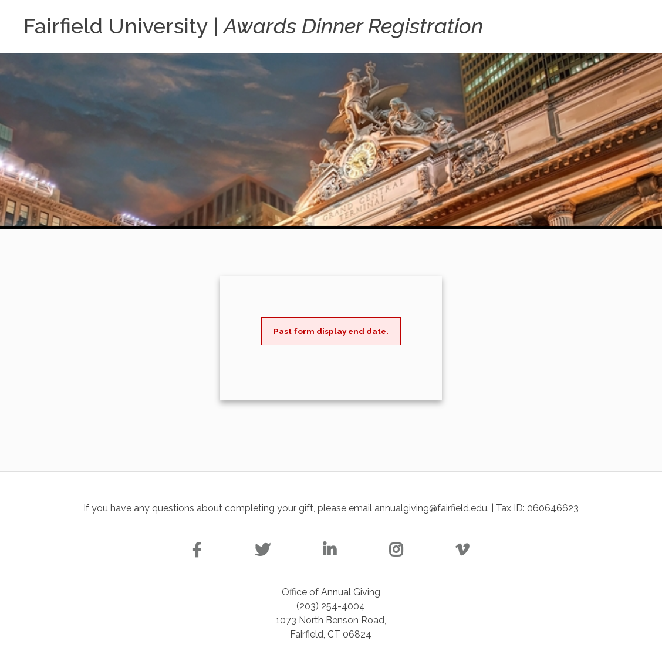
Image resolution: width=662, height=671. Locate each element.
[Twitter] (262, 550)
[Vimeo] (462, 550)
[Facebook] (197, 550)
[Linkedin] (329, 550)
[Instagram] (396, 550)
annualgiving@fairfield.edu (430, 508)
